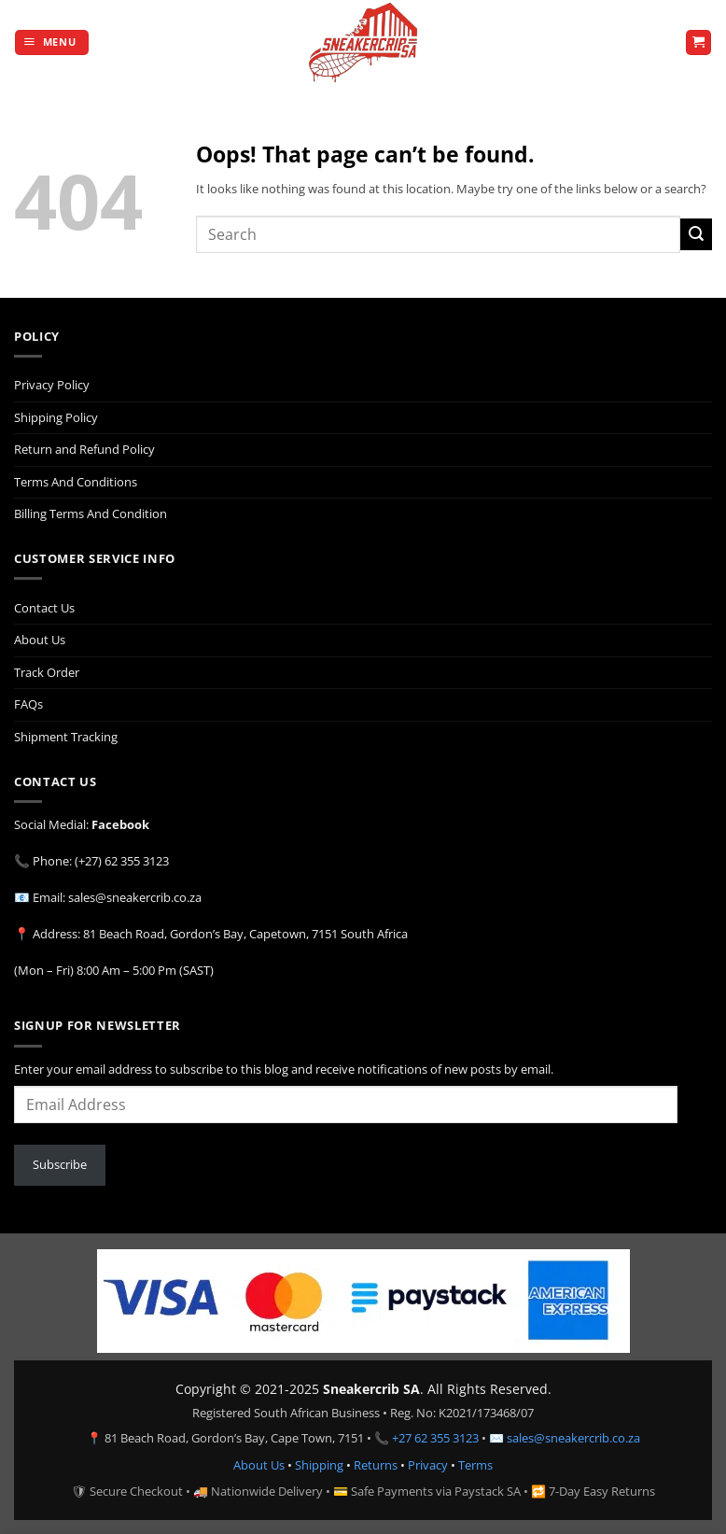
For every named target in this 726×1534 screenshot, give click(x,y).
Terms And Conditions (75, 481)
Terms (475, 1465)
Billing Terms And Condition (90, 513)
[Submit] (696, 233)
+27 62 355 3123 (435, 1437)
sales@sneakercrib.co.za (573, 1437)
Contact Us (44, 607)
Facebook (120, 824)
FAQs (28, 704)
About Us (39, 639)
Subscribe (60, 1164)
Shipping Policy (56, 417)
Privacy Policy (52, 384)
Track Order (46, 672)
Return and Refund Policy (84, 449)
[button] (52, 43)
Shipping (319, 1465)
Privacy (428, 1465)
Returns (376, 1465)
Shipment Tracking (66, 736)
